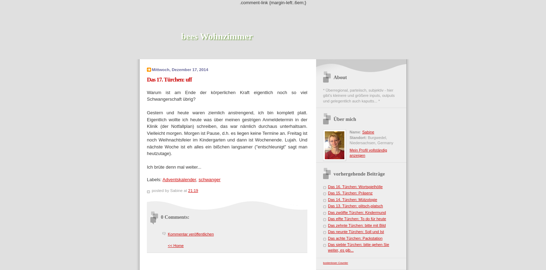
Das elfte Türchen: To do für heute (357, 219)
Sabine (368, 132)
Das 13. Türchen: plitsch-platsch (355, 206)
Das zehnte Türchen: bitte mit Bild (357, 225)
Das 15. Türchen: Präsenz (350, 193)
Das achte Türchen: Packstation (355, 238)
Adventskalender (179, 179)
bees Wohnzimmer (217, 36)
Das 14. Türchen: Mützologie (352, 200)
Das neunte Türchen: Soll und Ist (356, 232)
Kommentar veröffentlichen (191, 234)
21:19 (193, 190)
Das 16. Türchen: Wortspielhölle (355, 187)
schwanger (209, 179)
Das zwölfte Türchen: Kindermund (357, 212)
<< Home (176, 246)
